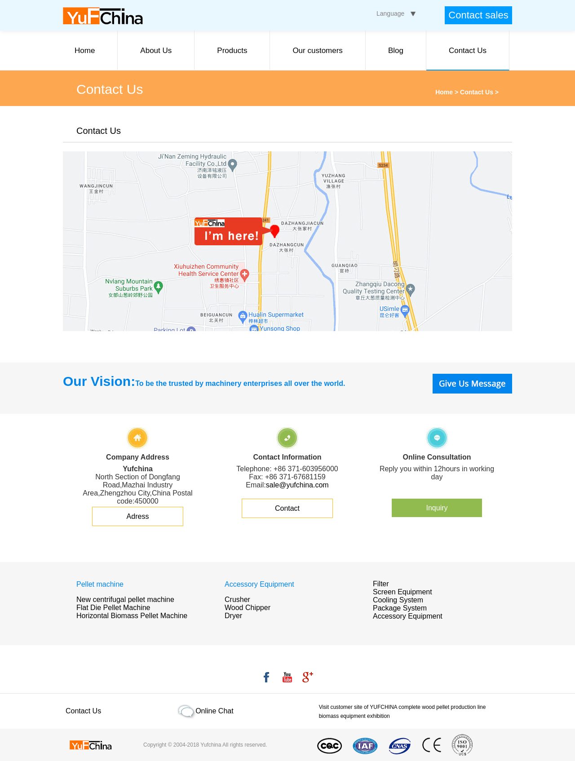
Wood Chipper (247, 607)
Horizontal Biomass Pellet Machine (131, 615)
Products (232, 50)
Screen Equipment (402, 592)
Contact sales (478, 15)
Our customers (317, 50)
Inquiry (436, 508)
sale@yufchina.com (297, 485)
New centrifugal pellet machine (125, 599)
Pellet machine (100, 584)
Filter (381, 584)
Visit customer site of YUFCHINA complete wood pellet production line (402, 707)
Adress (138, 516)
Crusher (237, 599)
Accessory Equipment (259, 584)
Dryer (233, 615)
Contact (287, 508)
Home (85, 50)
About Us (156, 50)
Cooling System (398, 600)
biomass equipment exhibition (354, 716)
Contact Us (468, 50)
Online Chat (214, 711)
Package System (400, 608)
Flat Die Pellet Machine (113, 607)
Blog (395, 50)
